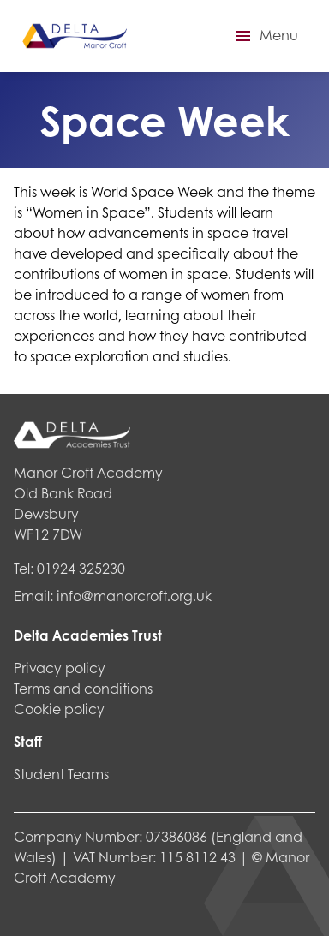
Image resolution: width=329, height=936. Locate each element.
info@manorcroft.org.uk (134, 595)
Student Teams (61, 774)
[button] (264, 36)
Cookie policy (59, 708)
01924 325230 (81, 568)
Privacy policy (59, 667)
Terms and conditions (83, 688)
